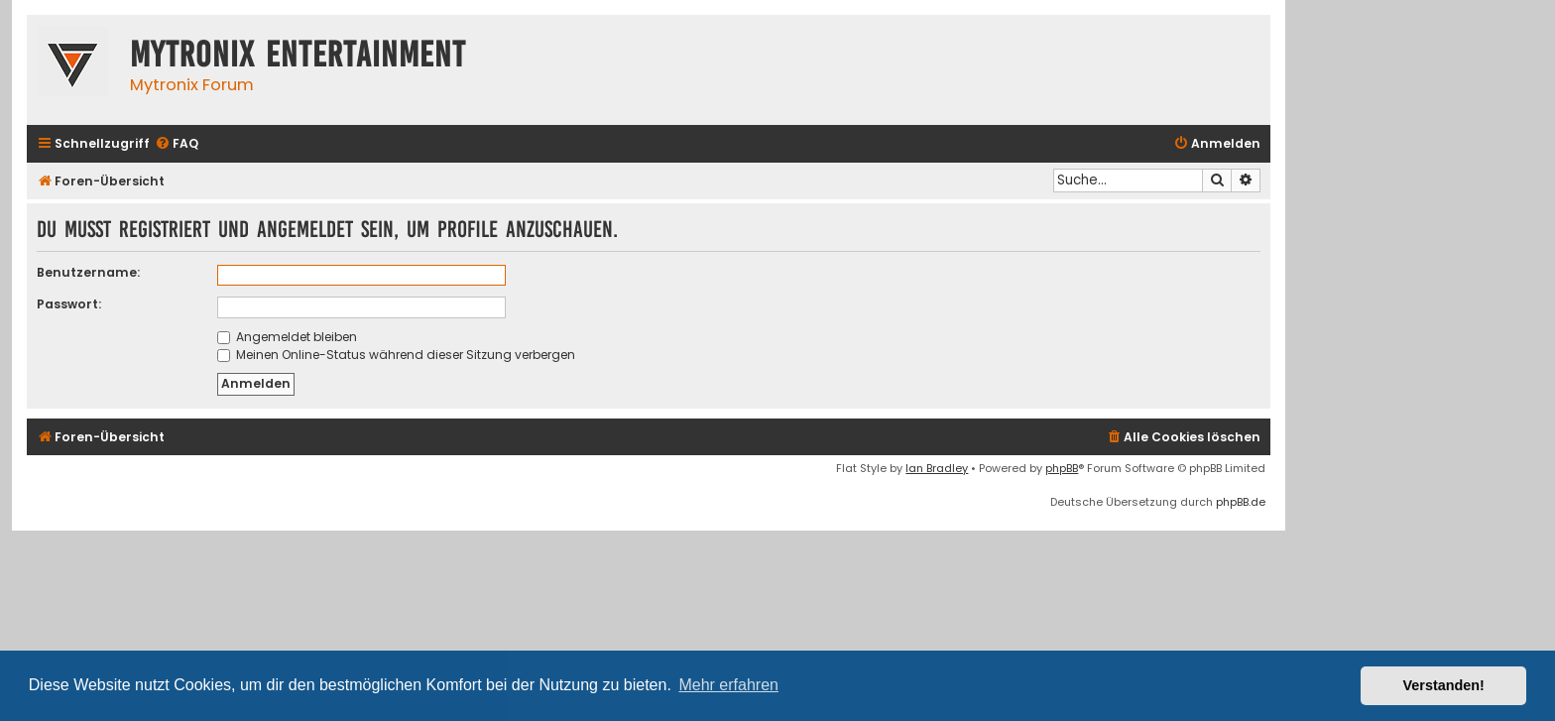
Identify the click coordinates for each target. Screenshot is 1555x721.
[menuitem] (176, 144)
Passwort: (69, 304)
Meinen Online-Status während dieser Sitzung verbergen (396, 354)
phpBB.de (1240, 502)
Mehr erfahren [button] (728, 684)
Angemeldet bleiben (287, 336)
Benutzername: (88, 272)
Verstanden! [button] (1444, 685)
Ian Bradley (936, 468)
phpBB (1061, 468)
